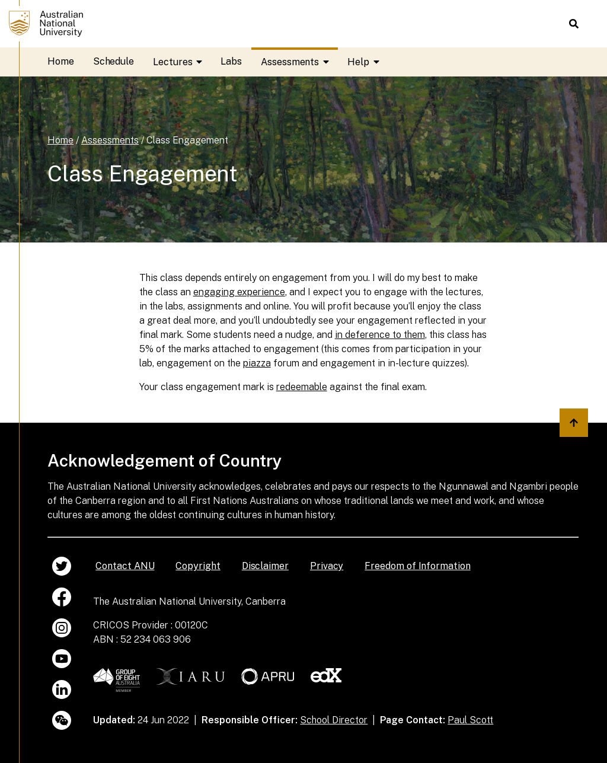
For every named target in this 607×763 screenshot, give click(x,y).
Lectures (182, 62)
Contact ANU (124, 566)
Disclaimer (265, 566)
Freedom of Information (417, 566)
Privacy (326, 566)
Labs (231, 61)
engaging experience (239, 292)
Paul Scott (470, 720)
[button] (574, 23)
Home (60, 61)
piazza (257, 363)
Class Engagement (187, 140)
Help (367, 62)
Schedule (113, 61)
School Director (334, 720)
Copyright (197, 566)
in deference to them (380, 334)
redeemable (301, 386)
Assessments (299, 62)
